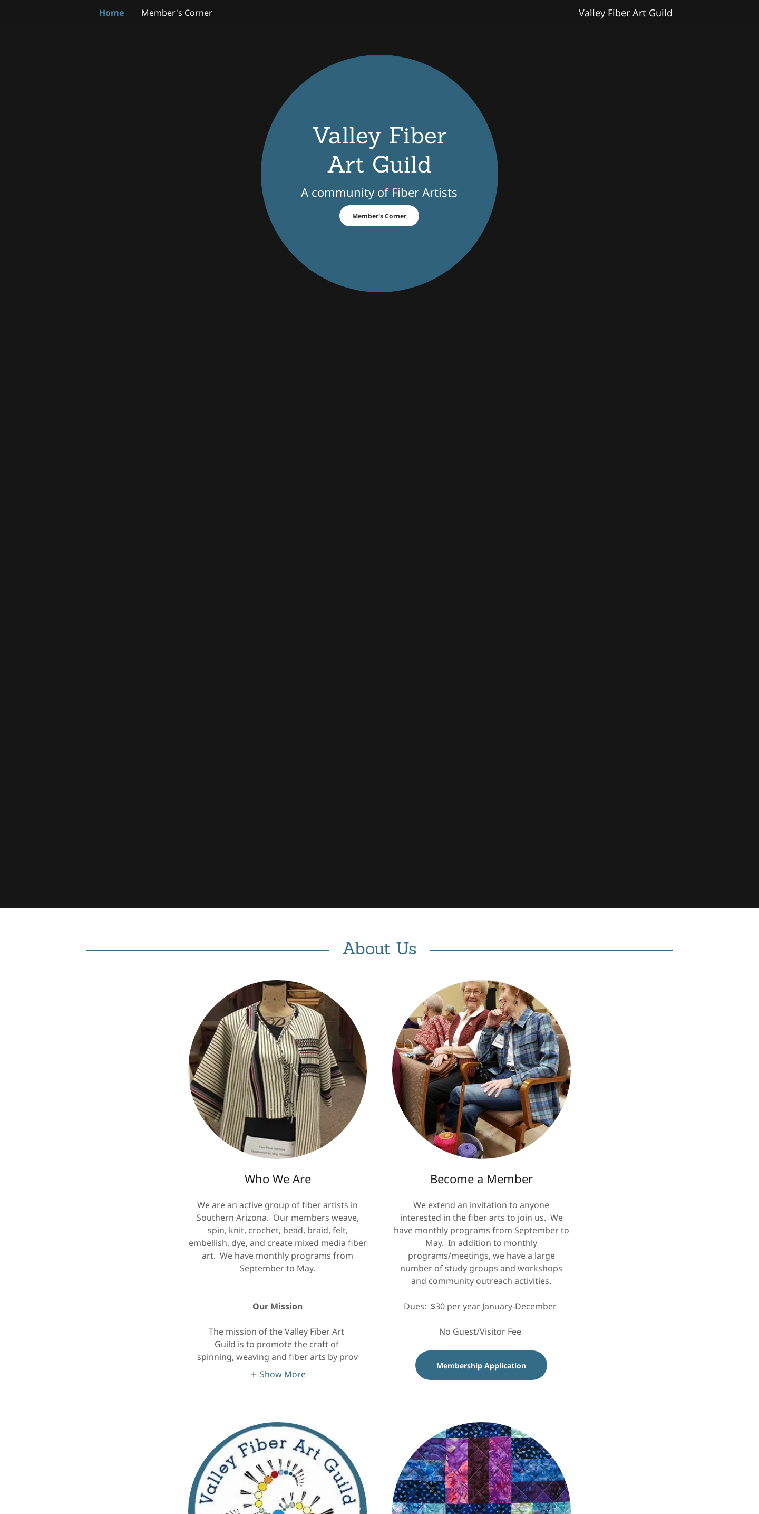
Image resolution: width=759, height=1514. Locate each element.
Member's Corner (379, 216)
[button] (277, 1373)
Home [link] (111, 12)
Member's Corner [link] (176, 12)
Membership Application (481, 1365)
